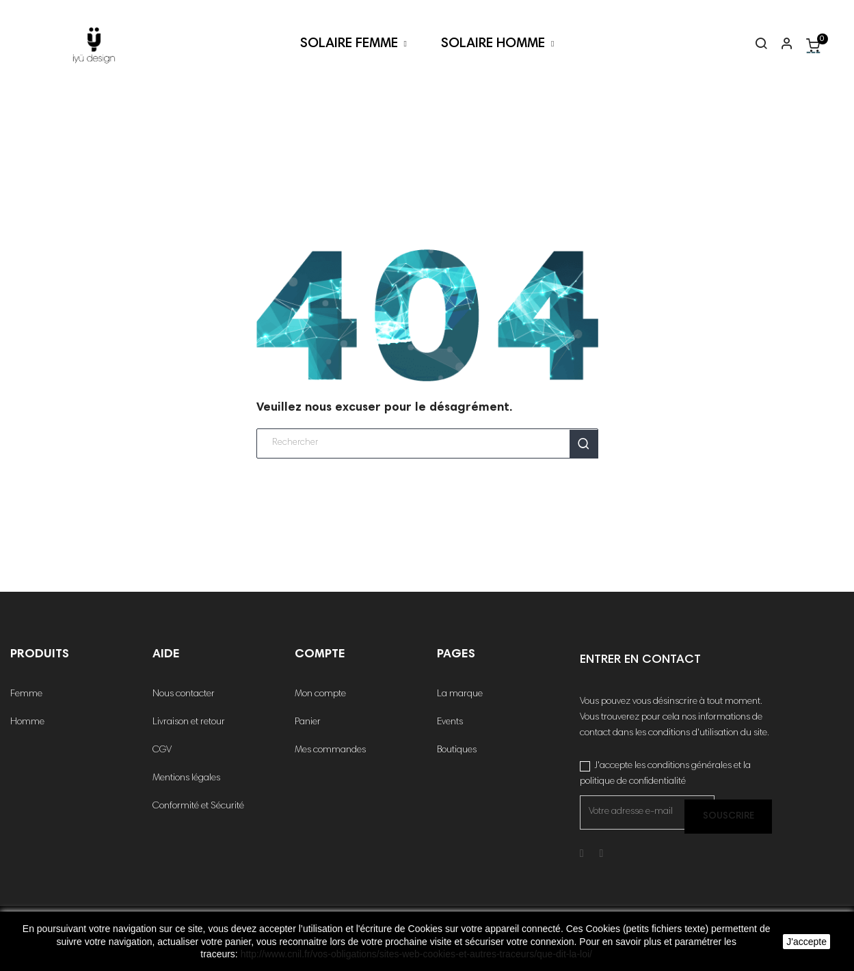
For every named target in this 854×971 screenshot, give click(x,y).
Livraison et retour (188, 722)
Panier (308, 722)
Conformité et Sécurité (198, 806)
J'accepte (806, 941)
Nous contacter (183, 694)
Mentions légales (186, 778)
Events (450, 722)
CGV (162, 750)
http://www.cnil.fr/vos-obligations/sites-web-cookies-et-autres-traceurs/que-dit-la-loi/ (416, 953)
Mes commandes (330, 750)
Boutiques (457, 750)
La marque (460, 694)
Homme (27, 722)
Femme (26, 694)
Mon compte (320, 694)
